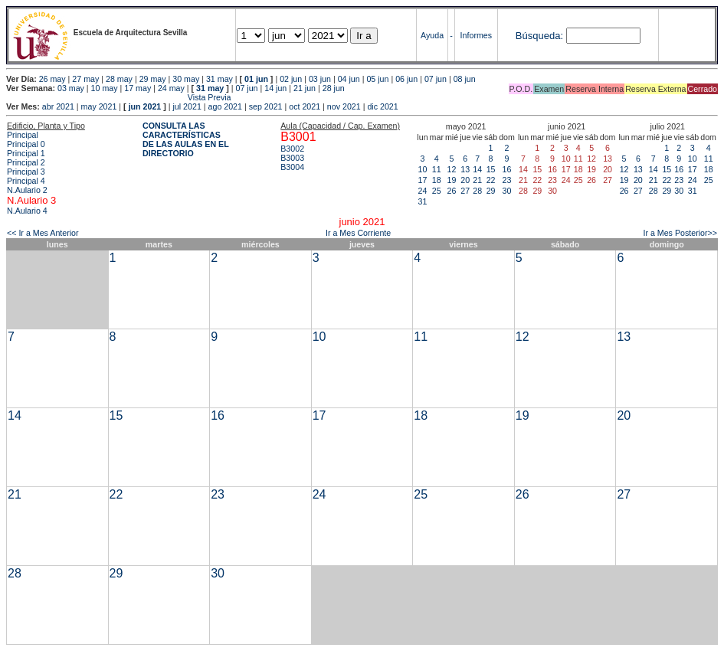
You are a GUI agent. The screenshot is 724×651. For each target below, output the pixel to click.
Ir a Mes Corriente (358, 232)
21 (477, 180)
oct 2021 (304, 106)
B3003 (292, 157)
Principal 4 (26, 180)
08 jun (465, 78)
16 (507, 169)
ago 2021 (225, 106)
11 (436, 169)
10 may (104, 88)
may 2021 (99, 106)
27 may (85, 78)
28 (477, 190)
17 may (137, 88)
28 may (119, 78)
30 (507, 190)
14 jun (275, 88)
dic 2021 (382, 106)
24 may (171, 88)
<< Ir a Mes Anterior (43, 232)
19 (452, 180)
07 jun (435, 78)
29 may (152, 78)
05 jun (377, 78)
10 (423, 169)
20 (465, 180)
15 (491, 169)
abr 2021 (58, 106)
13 (465, 169)
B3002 (292, 148)
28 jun (334, 88)
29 (491, 190)
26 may (52, 78)
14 (477, 169)
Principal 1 (26, 153)
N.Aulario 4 (27, 210)
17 (423, 180)
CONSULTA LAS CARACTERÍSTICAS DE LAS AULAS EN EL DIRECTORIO (186, 139)
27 (465, 190)
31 (423, 201)
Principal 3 (26, 171)
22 (491, 180)
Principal (22, 134)
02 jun (291, 78)
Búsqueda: (539, 35)
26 (452, 190)
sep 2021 (266, 106)
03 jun (320, 78)
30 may (185, 78)
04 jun (349, 78)
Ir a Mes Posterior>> (680, 232)
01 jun (256, 78)
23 (507, 180)
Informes (476, 35)
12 (452, 169)
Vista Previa (118, 97)
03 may (70, 88)
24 (423, 190)
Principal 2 (26, 162)
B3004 (292, 167)
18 (436, 180)
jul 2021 (187, 106)
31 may (219, 78)
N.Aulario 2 (27, 190)
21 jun (304, 88)
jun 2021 (145, 106)
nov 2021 (344, 106)
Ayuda (432, 35)
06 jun (406, 78)
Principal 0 (26, 144)
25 (436, 190)
